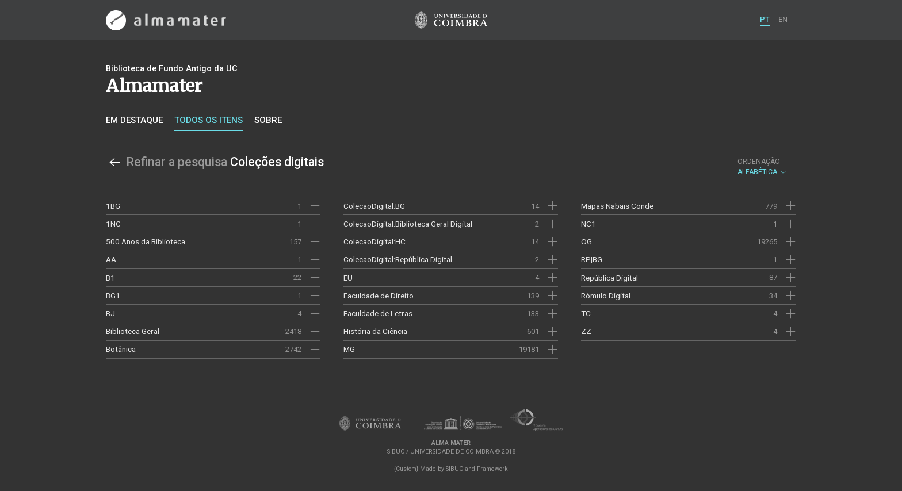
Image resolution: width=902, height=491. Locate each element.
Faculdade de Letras (377, 313)
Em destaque (134, 120)
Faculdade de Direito (378, 295)
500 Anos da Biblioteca (145, 241)
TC (586, 313)
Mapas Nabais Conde (617, 205)
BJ (110, 313)
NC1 (588, 223)
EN (783, 19)
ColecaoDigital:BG (374, 205)
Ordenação (758, 162)
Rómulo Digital (605, 295)
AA (111, 259)
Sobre (268, 120)
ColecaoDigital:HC (374, 241)
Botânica (121, 349)
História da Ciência (375, 331)
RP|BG (591, 259)
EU (348, 277)
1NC (113, 223)
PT (765, 19)
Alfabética (762, 167)
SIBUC (454, 469)
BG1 (113, 295)
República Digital (609, 277)
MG (349, 349)
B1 (110, 277)
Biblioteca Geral (132, 331)
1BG (113, 205)
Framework (492, 469)
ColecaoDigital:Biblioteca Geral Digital (407, 223)
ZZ (586, 331)
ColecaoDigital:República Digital (397, 259)
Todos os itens (208, 120)
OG (586, 241)
